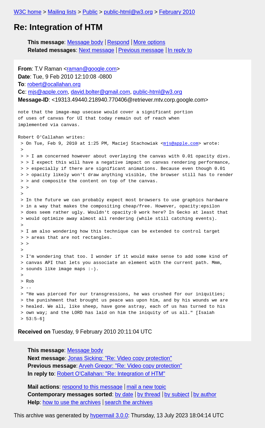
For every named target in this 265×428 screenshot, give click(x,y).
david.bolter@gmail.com (100, 92)
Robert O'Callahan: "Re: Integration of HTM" (111, 374)
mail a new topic (146, 387)
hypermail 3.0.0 (109, 415)
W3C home (27, 12)
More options (150, 42)
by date (124, 394)
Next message (96, 50)
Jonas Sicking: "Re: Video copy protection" (120, 358)
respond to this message (92, 387)
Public (90, 12)
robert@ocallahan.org (53, 84)
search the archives (129, 402)
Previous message (141, 50)
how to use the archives (72, 402)
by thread (148, 394)
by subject (176, 394)
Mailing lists (62, 12)
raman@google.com (92, 69)
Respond (118, 42)
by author (204, 394)
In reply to (180, 50)
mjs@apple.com (48, 92)
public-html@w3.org (128, 12)
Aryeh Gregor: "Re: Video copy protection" (130, 366)
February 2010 (177, 12)
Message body (85, 42)
